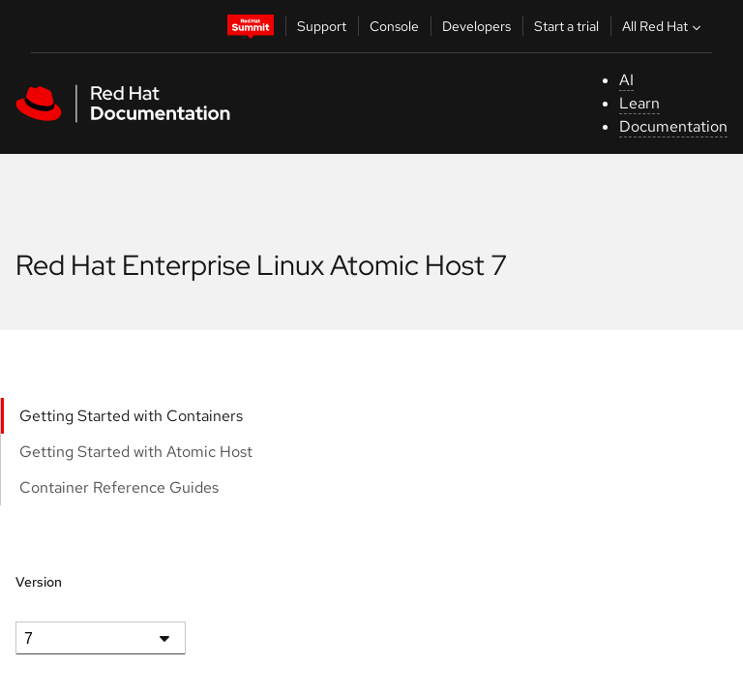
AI (626, 80)
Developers (476, 26)
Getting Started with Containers (131, 416)
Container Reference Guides (119, 487)
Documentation (673, 126)
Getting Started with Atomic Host (136, 451)
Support (321, 26)
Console (394, 26)
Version (38, 582)
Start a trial (566, 26)
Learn (639, 103)
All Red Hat (663, 26)
